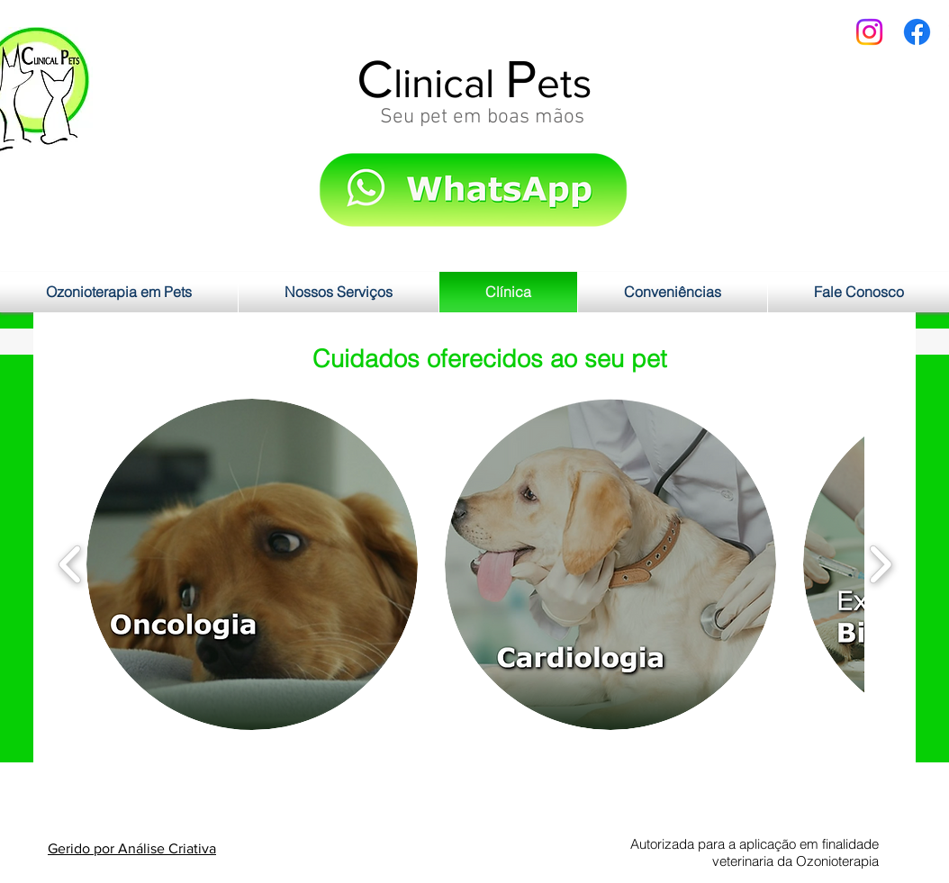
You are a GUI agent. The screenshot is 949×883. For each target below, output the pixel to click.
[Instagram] (869, 32)
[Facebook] (917, 32)
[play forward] (880, 564)
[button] (252, 564)
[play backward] (70, 564)
